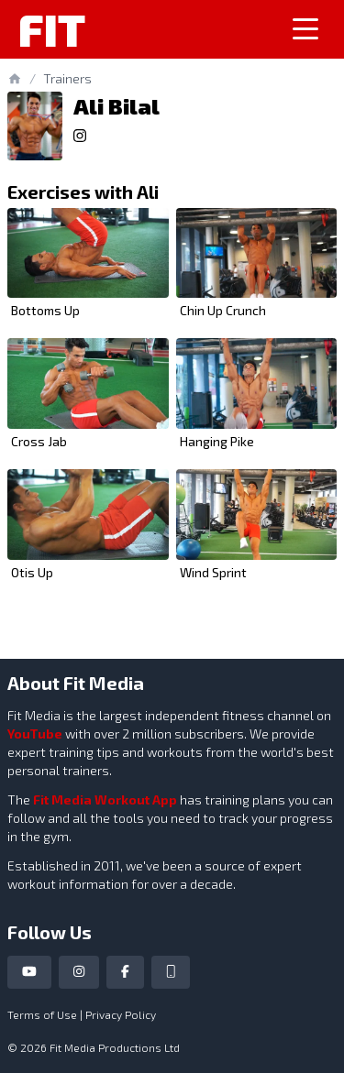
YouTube (34, 733)
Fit (51, 29)
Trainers (67, 78)
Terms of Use (42, 1014)
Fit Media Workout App (105, 799)
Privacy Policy (120, 1014)
